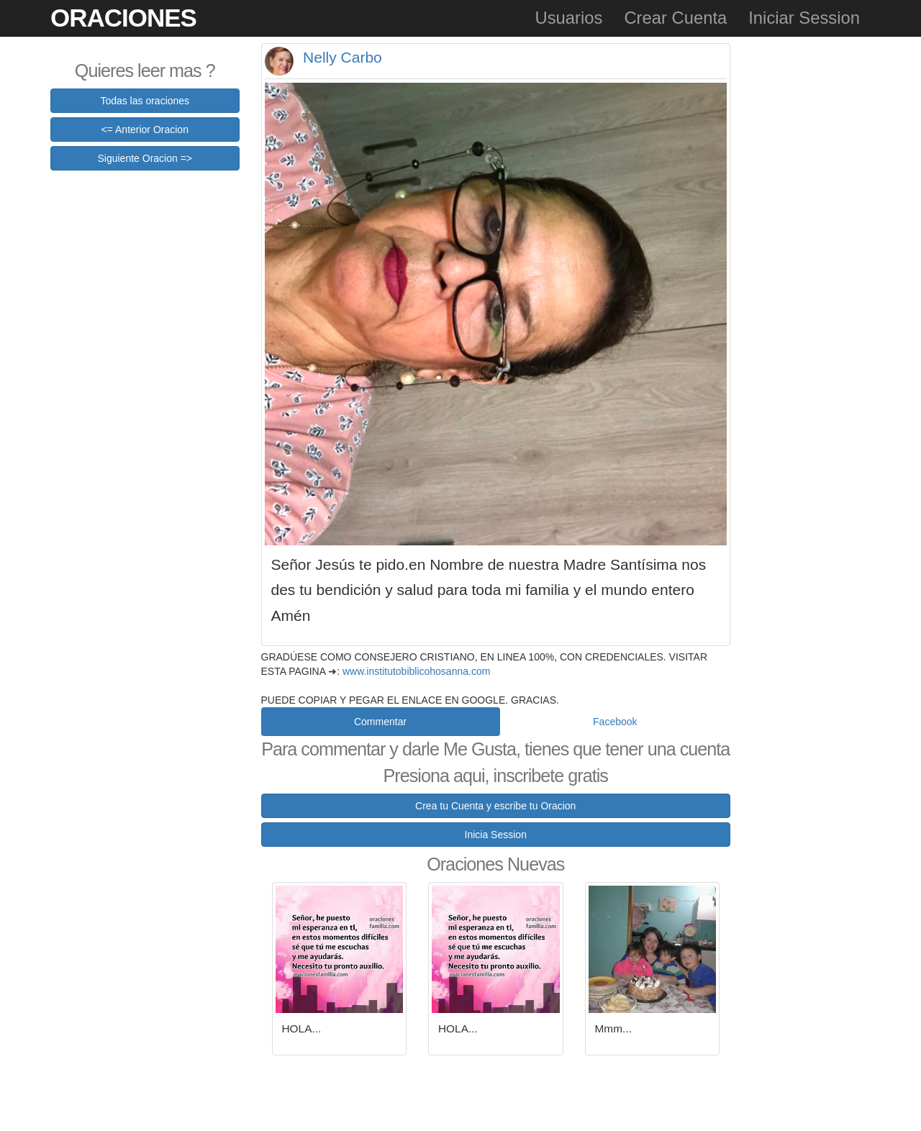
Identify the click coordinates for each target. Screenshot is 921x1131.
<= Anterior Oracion (145, 129)
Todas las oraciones (144, 100)
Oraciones (123, 18)
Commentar (380, 721)
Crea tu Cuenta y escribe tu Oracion (495, 806)
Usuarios (568, 17)
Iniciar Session (804, 17)
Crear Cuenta (675, 17)
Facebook (615, 721)
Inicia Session (496, 834)
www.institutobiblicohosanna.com (416, 671)
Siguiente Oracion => (144, 158)
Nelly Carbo (342, 57)
